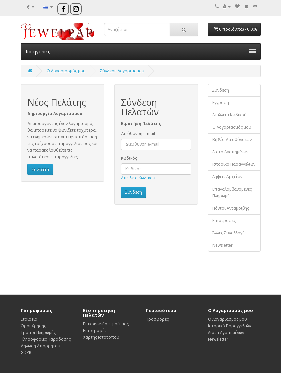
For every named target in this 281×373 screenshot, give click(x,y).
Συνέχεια (40, 169)
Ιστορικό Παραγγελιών (233, 164)
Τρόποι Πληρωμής (38, 332)
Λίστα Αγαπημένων (230, 152)
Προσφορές (157, 319)
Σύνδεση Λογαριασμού (122, 71)
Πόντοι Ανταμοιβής (230, 208)
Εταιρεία (29, 319)
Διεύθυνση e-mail (138, 133)
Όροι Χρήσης (33, 326)
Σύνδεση (220, 90)
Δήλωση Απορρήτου (40, 346)
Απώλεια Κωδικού (138, 178)
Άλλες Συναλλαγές (229, 233)
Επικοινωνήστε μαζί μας (106, 324)
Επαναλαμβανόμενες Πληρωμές (232, 192)
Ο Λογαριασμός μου (231, 127)
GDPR (26, 352)
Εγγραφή (220, 102)
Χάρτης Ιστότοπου (101, 337)
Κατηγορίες (141, 51)
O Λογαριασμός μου (66, 71)
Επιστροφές (224, 220)
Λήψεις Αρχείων (227, 176)
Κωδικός (129, 158)
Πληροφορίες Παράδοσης (46, 339)
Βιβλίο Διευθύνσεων (232, 139)
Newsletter (222, 245)
